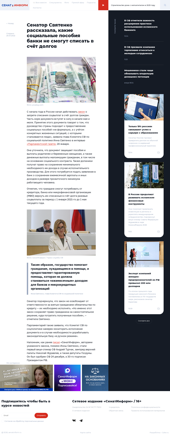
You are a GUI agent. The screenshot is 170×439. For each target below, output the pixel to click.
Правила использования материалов (148, 411)
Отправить (41, 415)
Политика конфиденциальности (145, 407)
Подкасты (91, 2)
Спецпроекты (55, 2)
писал (56, 342)
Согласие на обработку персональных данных (24, 421)
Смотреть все (144, 321)
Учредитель (114, 407)
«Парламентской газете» (41, 143)
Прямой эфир (78, 2)
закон (81, 111)
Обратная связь (116, 411)
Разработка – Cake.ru (159, 432)
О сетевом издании (81, 411)
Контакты (37, 8)
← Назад (10, 23)
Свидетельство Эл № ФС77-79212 (86, 407)
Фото (66, 2)
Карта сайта (85, 432)
